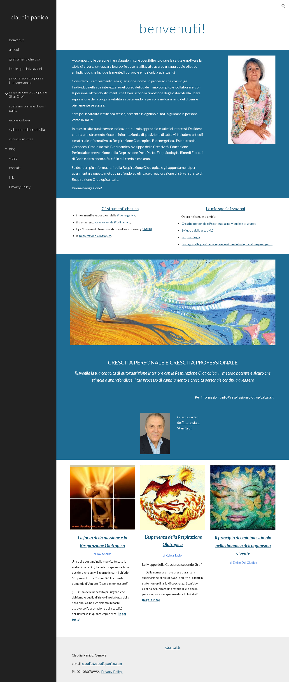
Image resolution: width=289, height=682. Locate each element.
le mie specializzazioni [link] (25, 68)
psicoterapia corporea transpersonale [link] (26, 80)
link (11, 177)
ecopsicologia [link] (19, 120)
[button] (283, 6)
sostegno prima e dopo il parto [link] (27, 108)
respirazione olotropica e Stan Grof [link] (28, 94)
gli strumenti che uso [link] (24, 59)
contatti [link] (15, 167)
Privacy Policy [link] (19, 187)
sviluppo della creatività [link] (27, 129)
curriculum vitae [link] (21, 139)
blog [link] (12, 148)
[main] (172, 28)
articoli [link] (14, 49)
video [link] (13, 158)
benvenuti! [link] (17, 40)
